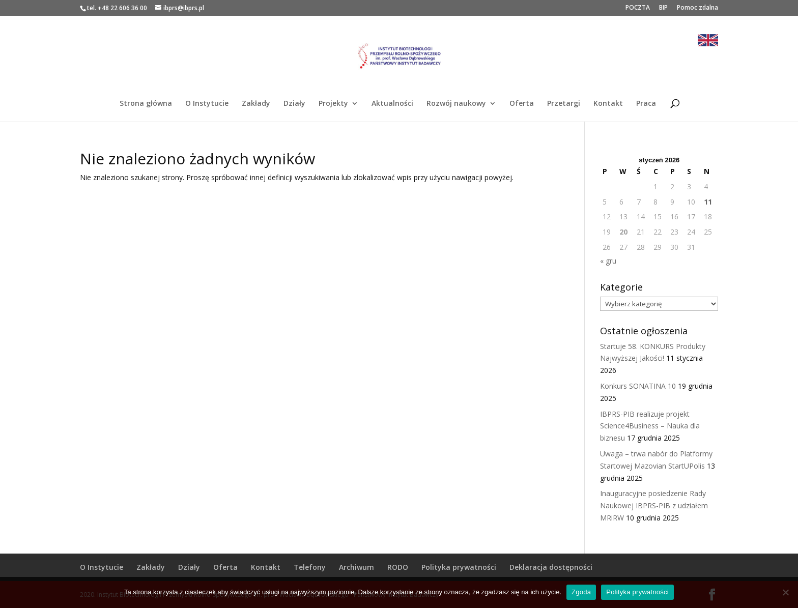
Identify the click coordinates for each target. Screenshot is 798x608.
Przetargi (563, 104)
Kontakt (608, 104)
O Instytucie (207, 104)
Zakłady (256, 104)
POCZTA (637, 8)
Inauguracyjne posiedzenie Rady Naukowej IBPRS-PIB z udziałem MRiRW (654, 505)
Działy (294, 104)
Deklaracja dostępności (550, 567)
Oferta (521, 104)
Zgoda (581, 592)
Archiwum (356, 567)
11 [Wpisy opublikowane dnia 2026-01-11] (708, 202)
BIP (663, 8)
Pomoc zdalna (697, 8)
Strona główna (146, 104)
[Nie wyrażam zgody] (785, 592)
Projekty (333, 104)
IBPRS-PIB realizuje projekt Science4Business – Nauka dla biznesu (650, 426)
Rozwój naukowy (456, 104)
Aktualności (392, 104)
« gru (608, 261)
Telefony (310, 567)
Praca (646, 104)
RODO (397, 567)
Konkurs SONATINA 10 (638, 386)
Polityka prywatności (458, 567)
